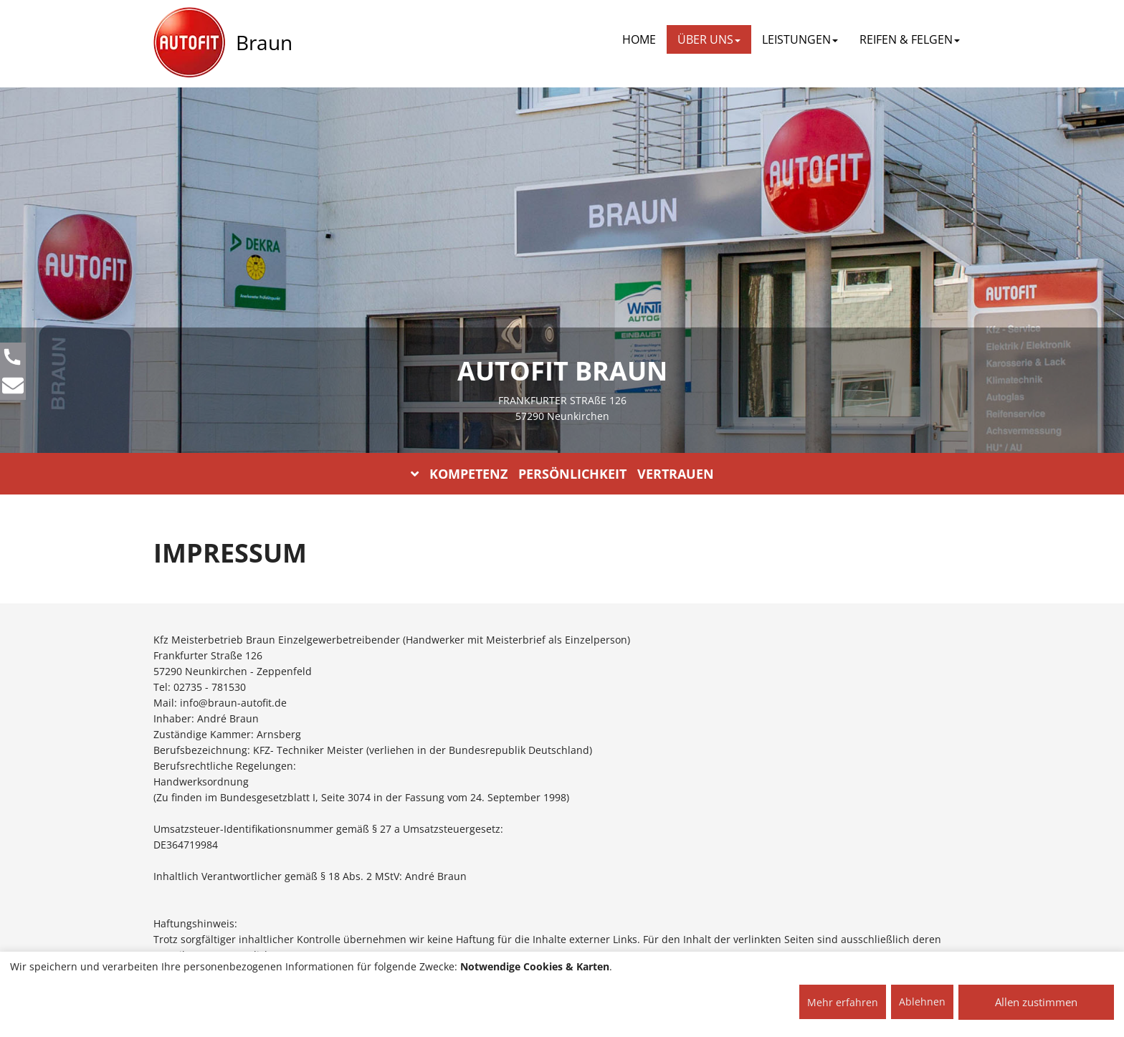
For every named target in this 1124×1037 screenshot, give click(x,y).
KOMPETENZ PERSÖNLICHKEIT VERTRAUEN (562, 473)
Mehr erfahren (842, 1002)
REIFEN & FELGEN (909, 39)
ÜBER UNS (708, 39)
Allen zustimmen (1036, 1002)
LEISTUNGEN (800, 39)
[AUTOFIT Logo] (189, 43)
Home (639, 39)
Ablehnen (922, 1001)
